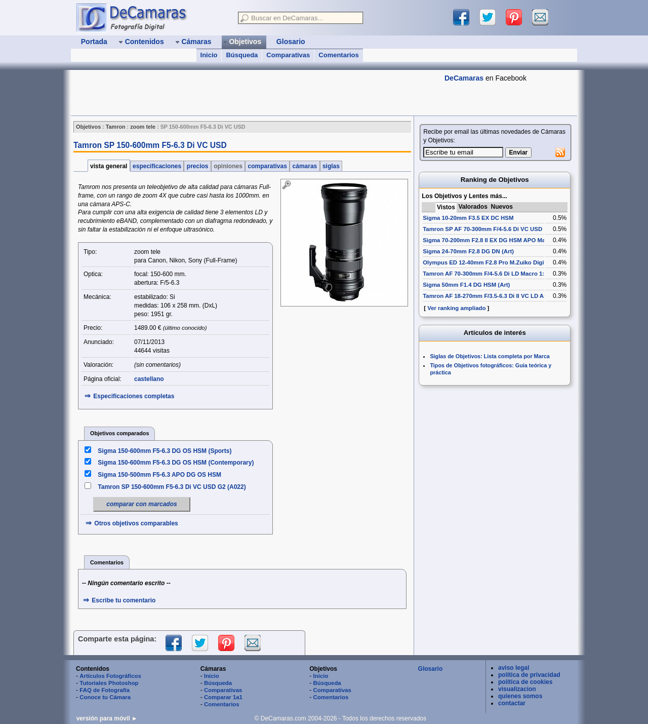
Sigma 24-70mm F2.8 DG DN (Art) (468, 251)
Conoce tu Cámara (105, 697)
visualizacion (517, 689)
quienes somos (520, 696)
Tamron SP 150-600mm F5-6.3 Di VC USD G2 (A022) (172, 486)
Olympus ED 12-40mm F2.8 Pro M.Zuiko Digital (487, 262)
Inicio (209, 55)
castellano (149, 379)
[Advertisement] (255, 93)
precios (197, 166)
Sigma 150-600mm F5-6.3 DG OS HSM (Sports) (164, 450)
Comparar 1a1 (223, 697)
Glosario (430, 668)
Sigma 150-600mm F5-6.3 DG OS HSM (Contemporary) (176, 462)
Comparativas (288, 55)
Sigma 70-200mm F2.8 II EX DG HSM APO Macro (488, 240)
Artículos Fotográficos (110, 676)
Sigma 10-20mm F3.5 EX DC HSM (468, 218)
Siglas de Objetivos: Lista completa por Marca (489, 356)
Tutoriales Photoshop (108, 683)
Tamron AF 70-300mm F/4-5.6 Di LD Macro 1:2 (485, 274)
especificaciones (157, 166)
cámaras (304, 166)
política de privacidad (529, 674)
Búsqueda (242, 55)
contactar (511, 703)
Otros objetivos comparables (136, 523)
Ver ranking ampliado (456, 308)
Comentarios (338, 55)
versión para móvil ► (107, 718)
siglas (331, 166)
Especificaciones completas (133, 396)
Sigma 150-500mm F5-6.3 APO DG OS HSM (159, 474)
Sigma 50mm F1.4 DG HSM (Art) (466, 285)
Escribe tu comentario (123, 600)
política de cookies (525, 681)
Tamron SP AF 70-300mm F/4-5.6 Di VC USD (482, 229)
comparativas (267, 166)
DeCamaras (463, 78)
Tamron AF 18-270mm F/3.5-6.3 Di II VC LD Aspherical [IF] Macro (510, 296)
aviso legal (513, 667)
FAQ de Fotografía (104, 690)
